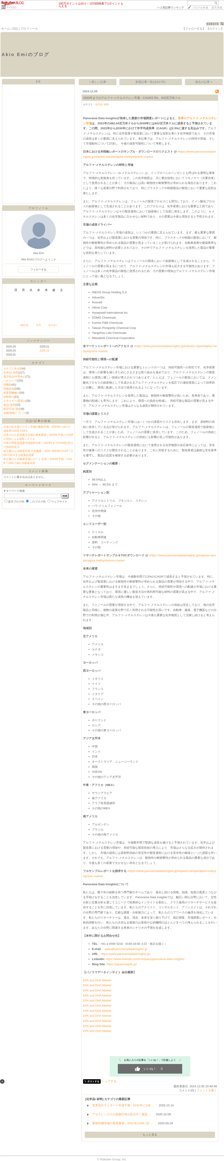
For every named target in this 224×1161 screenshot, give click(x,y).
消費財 (7, 384)
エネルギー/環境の (14, 400)
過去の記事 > (203, 82)
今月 (38, 325)
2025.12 (44, 350)
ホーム (5, 28)
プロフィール (29, 28)
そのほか (11, 7)
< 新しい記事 (97, 82)
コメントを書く (207, 1090)
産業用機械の (11, 392)
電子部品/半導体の (14, 376)
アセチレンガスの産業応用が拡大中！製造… (121, 1114)
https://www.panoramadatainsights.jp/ (125, 954)
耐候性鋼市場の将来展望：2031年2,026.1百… (122, 1123)
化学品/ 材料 (10, 372)
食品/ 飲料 (9, 404)
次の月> (52, 325)
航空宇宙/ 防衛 (12, 408)
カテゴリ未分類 (12, 368)
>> (170, 7)
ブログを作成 (200, 7)
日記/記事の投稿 (38, 421)
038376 (213, 24)
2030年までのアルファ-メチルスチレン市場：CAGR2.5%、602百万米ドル (132, 97)
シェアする (109, 1081)
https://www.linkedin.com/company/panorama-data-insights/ (145, 959)
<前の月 (24, 325)
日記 (15, 28)
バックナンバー (38, 340)
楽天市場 (216, 7)
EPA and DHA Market (97, 980)
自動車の (8, 396)
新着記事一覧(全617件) (150, 82)
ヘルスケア (10, 380)
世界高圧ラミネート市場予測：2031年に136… (122, 1105)
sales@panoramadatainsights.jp (126, 949)
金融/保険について (14, 412)
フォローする (38, 269)
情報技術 (8, 388)
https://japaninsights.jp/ (121, 964)
